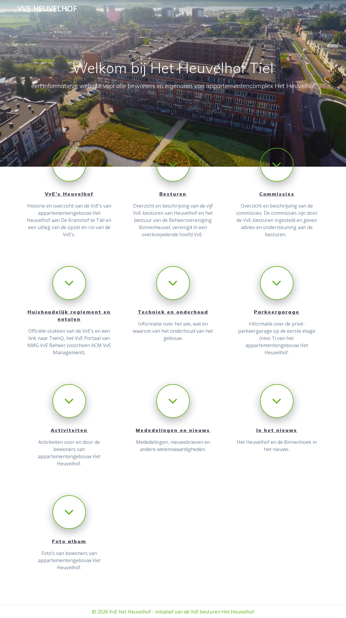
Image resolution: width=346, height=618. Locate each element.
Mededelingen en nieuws (173, 430)
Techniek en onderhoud (173, 312)
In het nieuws (276, 430)
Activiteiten (69, 430)
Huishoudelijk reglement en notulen (69, 315)
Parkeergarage (276, 312)
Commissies (276, 194)
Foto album (69, 541)
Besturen (172, 194)
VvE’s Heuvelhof (69, 194)
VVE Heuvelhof (47, 9)
